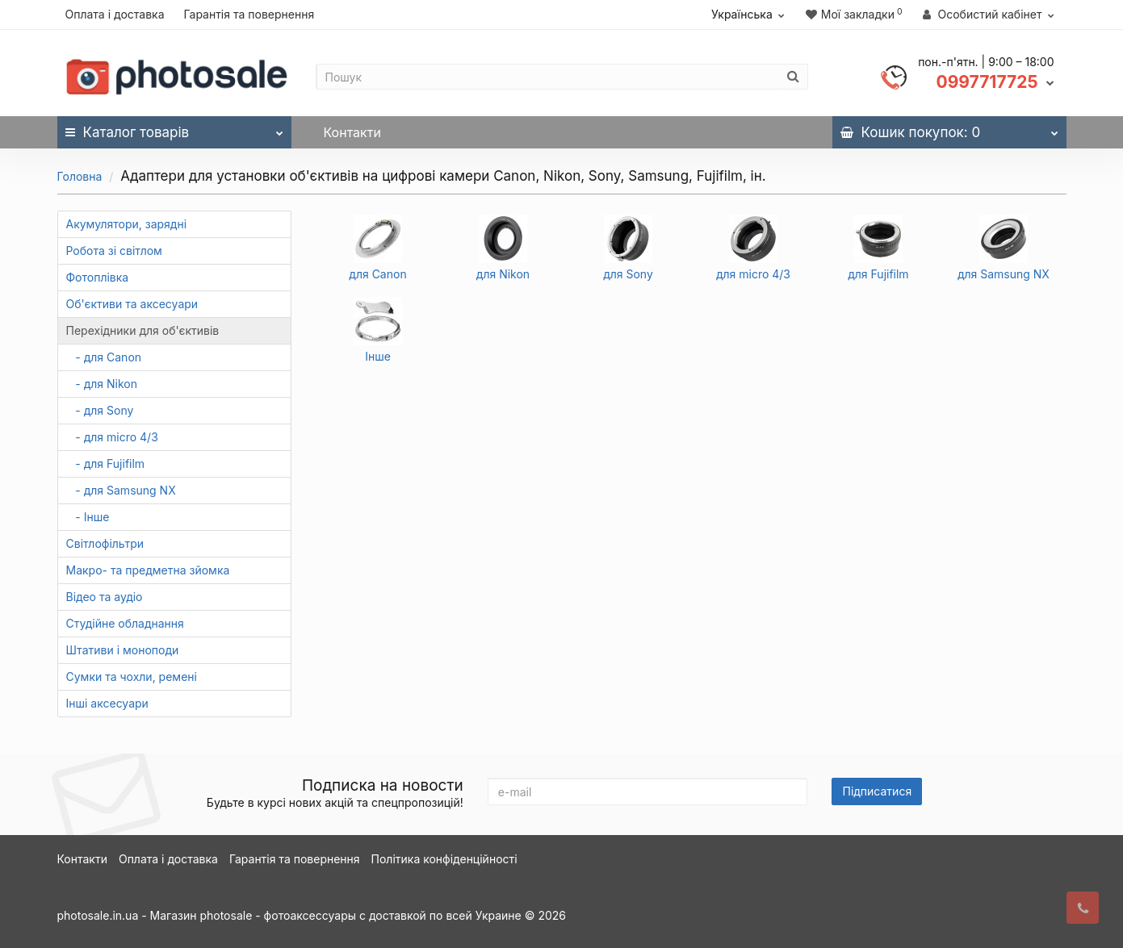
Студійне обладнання (125, 623)
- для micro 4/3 (112, 437)
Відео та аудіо (104, 596)
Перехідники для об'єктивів (143, 330)
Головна (80, 176)
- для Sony (100, 410)
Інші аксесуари (107, 703)
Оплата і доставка (115, 14)
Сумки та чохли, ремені (131, 676)
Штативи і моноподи (122, 650)
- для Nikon (102, 383)
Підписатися (876, 791)
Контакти (352, 132)
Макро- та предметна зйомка (148, 570)
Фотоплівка (97, 277)
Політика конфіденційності (444, 859)
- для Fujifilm (105, 463)
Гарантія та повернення (248, 14)
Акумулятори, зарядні (126, 224)
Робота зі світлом (114, 250)
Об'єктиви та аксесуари (132, 304)
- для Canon (104, 357)
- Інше (88, 517)
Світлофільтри (105, 543)
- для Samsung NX (121, 490)
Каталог (174, 128)
